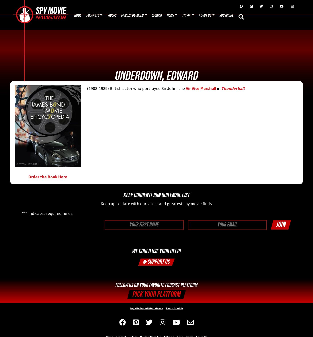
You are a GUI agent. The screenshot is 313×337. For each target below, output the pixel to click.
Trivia (186, 15)
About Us (205, 15)
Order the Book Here (48, 132)
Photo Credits (174, 308)
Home (77, 15)
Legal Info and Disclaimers (146, 308)
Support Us (156, 262)
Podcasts (92, 15)
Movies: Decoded (132, 15)
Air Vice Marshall (201, 88)
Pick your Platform (157, 294)
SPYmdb (157, 15)
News (170, 15)
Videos (112, 15)
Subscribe (226, 15)
